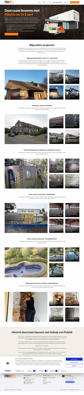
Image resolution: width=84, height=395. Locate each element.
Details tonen (63, 392)
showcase (44, 52)
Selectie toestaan (74, 384)
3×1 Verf (49, 2)
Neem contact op (74, 2)
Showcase (66, 2)
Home (39, 2)
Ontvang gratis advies (11, 34)
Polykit (44, 2)
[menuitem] (39, 2)
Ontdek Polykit (33, 365)
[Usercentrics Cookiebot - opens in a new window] (7, 393)
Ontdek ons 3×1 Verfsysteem (47, 365)
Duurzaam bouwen (57, 2)
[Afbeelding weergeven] (26, 85)
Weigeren (74, 387)
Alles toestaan (74, 380)
